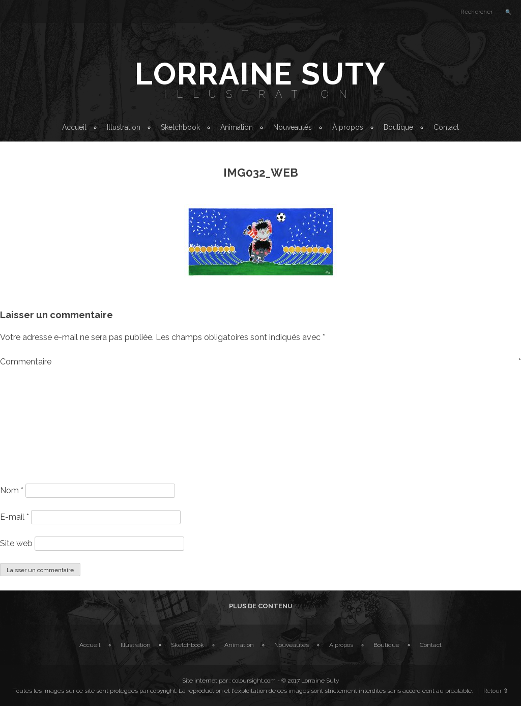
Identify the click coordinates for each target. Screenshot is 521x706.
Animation (236, 127)
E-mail (14, 517)
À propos (347, 127)
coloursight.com (254, 680)
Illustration (260, 94)
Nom (11, 490)
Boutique (398, 127)
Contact (446, 127)
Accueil (74, 127)
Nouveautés (292, 127)
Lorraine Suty (260, 74)
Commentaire (260, 361)
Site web (16, 543)
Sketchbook (180, 127)
